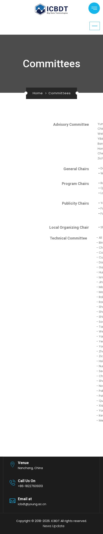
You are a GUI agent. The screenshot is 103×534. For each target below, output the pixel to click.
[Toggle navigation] (94, 26)
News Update (54, 526)
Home (38, 93)
